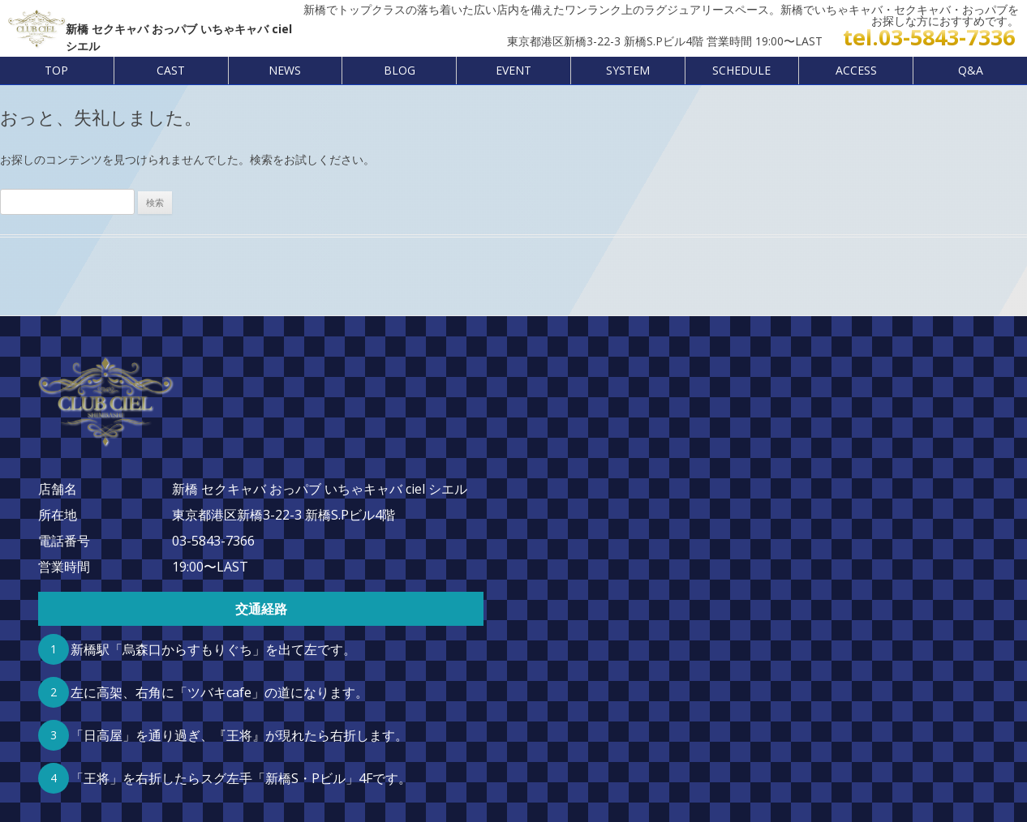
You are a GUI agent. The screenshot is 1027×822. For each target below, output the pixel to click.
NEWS (285, 70)
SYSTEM (628, 70)
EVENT (513, 70)
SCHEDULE (741, 70)
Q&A (970, 70)
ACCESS (856, 70)
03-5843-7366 (213, 541)
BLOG (399, 70)
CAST (171, 70)
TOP (56, 70)
